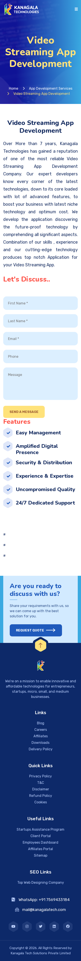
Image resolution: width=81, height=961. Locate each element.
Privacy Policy (40, 776)
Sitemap (40, 855)
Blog (40, 723)
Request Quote (33, 630)
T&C (40, 783)
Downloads (40, 743)
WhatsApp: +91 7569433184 (40, 899)
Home (13, 88)
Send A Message (24, 412)
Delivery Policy (40, 749)
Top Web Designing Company (40, 882)
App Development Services (50, 88)
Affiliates (40, 736)
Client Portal (40, 836)
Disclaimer (40, 789)
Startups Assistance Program (40, 829)
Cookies (40, 802)
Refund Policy (40, 796)
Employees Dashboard (40, 842)
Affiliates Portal (40, 849)
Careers (40, 730)
